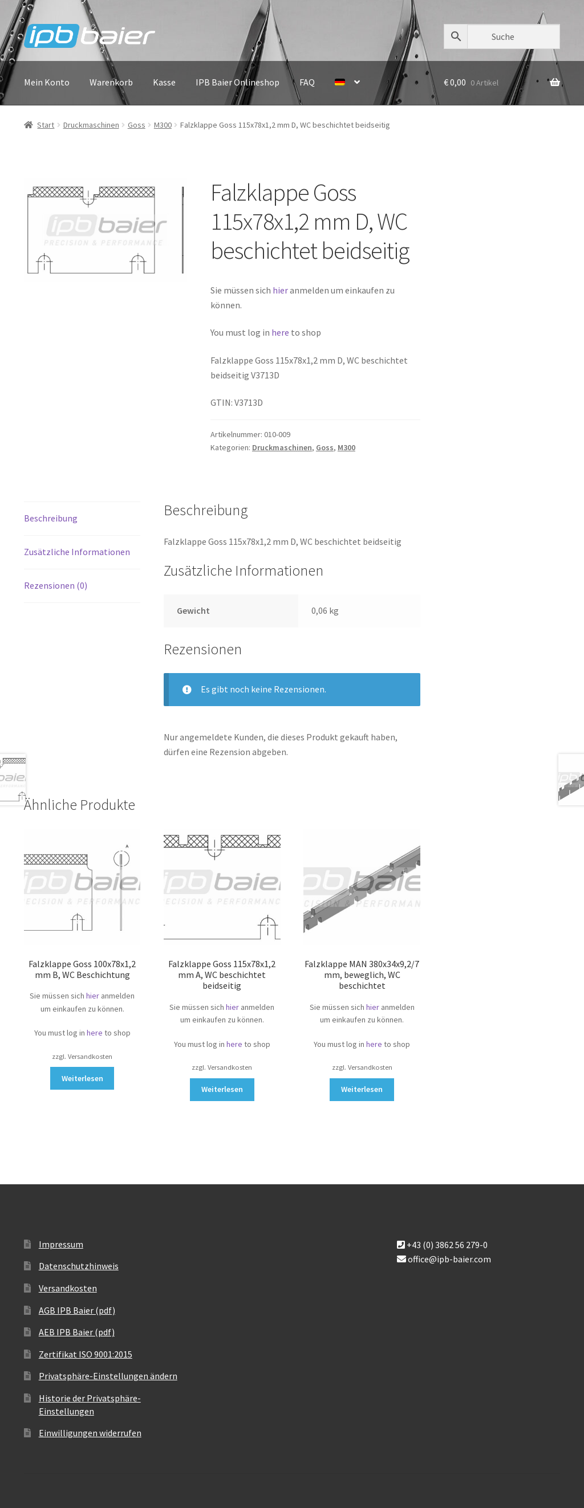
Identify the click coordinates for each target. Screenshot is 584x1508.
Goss (136, 125)
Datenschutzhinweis (79, 1265)
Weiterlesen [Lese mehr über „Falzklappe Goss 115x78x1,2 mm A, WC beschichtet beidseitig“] (222, 1089)
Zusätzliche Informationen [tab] (77, 551)
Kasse (164, 82)
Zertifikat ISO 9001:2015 (85, 1354)
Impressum (61, 1244)
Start (45, 125)
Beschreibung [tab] (51, 518)
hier (280, 290)
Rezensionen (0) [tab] (55, 585)
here (281, 332)
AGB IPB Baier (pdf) (77, 1310)
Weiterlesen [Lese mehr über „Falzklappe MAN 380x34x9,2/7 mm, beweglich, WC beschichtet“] (362, 1089)
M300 (163, 125)
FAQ (307, 82)
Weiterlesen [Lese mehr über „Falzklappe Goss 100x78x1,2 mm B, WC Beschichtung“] (82, 1078)
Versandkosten (68, 1288)
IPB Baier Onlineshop (237, 82)
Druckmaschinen (91, 125)
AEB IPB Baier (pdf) (77, 1332)
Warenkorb (111, 82)
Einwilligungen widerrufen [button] (90, 1432)
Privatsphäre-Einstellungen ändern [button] (108, 1375)
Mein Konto (47, 82)
